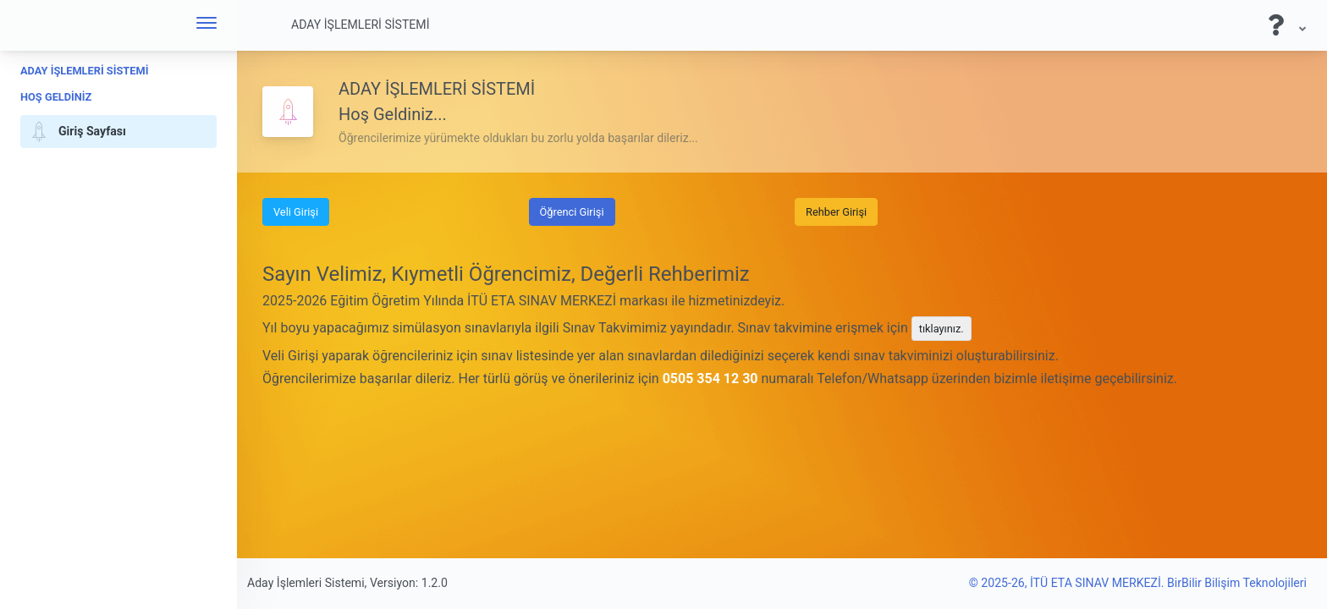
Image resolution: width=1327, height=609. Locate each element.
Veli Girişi (295, 212)
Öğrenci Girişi (572, 212)
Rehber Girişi (836, 212)
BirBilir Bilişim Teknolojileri (1237, 583)
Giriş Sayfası (75, 132)
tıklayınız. (941, 328)
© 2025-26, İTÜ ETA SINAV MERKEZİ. (1068, 583)
